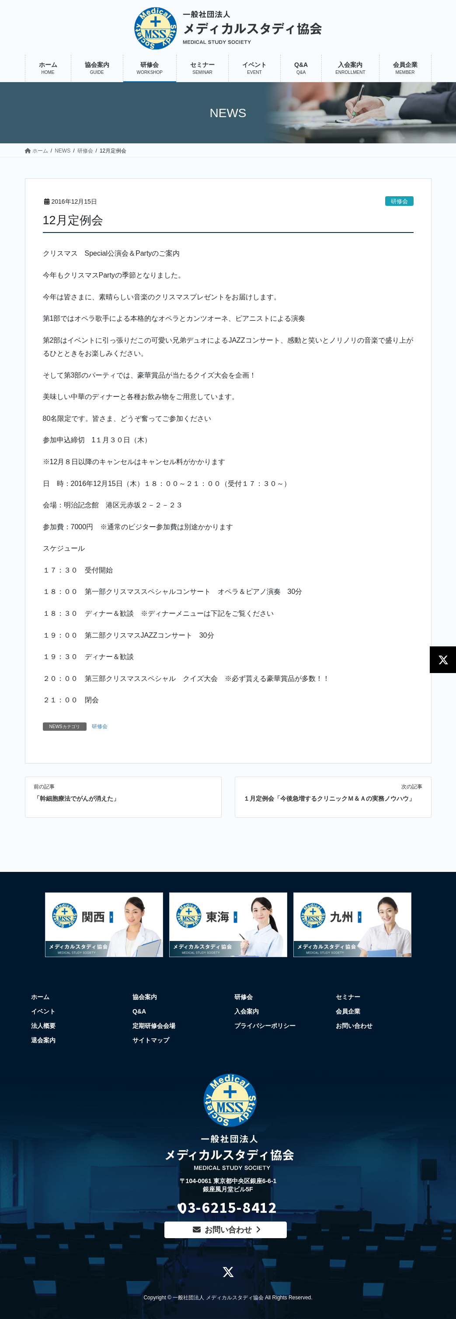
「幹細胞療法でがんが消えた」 (76, 798)
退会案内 (43, 1040)
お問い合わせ (354, 1025)
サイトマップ (150, 1040)
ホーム (40, 996)
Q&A (139, 1011)
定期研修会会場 (153, 1025)
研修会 (399, 201)
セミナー (348, 996)
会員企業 (348, 1011)
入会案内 (246, 1011)
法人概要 (43, 1025)
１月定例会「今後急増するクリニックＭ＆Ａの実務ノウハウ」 (329, 798)
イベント (43, 1011)
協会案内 (144, 996)
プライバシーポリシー (265, 1025)
